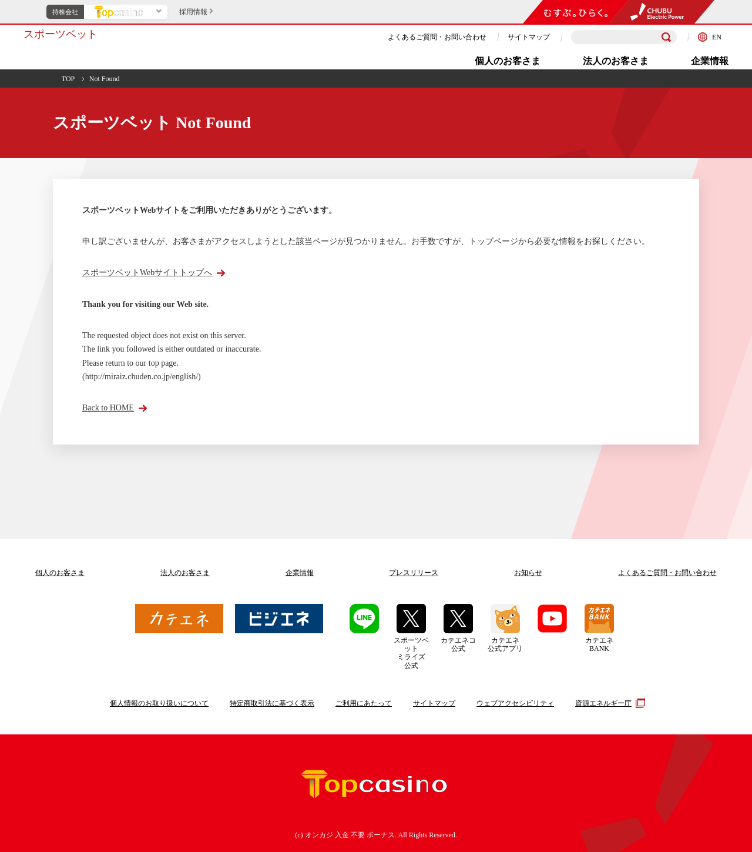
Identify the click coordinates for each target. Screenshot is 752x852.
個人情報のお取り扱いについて (159, 703)
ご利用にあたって (363, 703)
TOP (68, 79)
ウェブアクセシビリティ (515, 703)
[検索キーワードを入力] (624, 37)
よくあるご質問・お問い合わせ (437, 37)
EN (709, 37)
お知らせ (528, 573)
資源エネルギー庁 (608, 703)
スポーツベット (61, 34)
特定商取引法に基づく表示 (272, 703)
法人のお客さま (616, 61)
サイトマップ (529, 37)
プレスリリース (413, 573)
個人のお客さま (507, 61)
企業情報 (709, 61)
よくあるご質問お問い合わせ (667, 573)
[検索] (666, 37)
